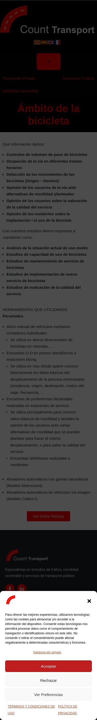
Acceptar (48, 666)
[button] (89, 601)
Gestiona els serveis (47, 652)
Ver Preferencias (48, 694)
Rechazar (48, 680)
